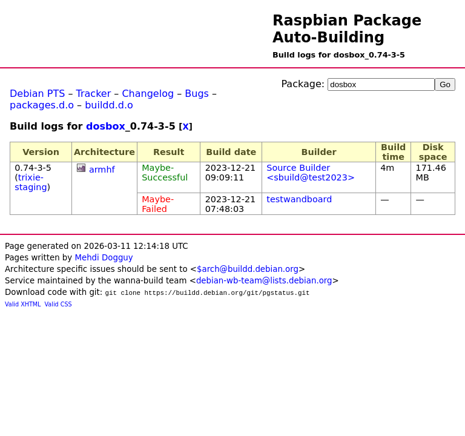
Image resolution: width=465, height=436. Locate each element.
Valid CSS (58, 304)
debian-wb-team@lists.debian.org (264, 280)
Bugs (197, 93)
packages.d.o (42, 105)
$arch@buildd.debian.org (247, 269)
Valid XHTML (23, 304)
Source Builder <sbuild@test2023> (310, 172)
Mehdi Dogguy (103, 257)
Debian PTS (37, 93)
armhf (102, 169)
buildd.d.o (109, 105)
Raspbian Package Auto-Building (346, 29)
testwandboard (299, 199)
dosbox (105, 126)
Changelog (148, 93)
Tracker (93, 93)
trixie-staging (31, 182)
